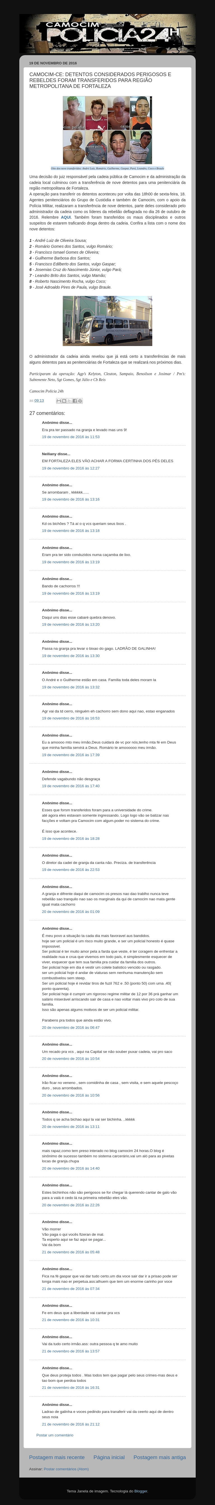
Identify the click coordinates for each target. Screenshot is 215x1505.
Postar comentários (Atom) (66, 1469)
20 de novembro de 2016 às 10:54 (71, 1059)
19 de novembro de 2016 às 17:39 (71, 755)
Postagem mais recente (57, 1457)
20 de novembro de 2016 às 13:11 (71, 1127)
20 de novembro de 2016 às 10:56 (71, 1095)
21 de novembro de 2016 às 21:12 (71, 1424)
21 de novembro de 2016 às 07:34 (71, 1289)
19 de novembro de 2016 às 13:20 (71, 624)
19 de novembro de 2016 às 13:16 (71, 499)
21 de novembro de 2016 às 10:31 (71, 1320)
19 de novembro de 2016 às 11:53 (71, 437)
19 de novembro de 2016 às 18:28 (71, 838)
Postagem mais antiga (160, 1457)
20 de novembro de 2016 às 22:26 (71, 1205)
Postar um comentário (54, 1435)
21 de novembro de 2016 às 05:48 (71, 1252)
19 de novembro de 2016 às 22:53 (71, 870)
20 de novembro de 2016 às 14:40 (71, 1168)
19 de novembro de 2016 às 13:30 (71, 656)
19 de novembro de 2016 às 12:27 (71, 468)
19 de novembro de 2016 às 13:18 (71, 531)
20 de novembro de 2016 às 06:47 (71, 1027)
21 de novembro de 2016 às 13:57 (71, 1351)
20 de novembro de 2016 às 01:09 (71, 912)
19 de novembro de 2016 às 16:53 (71, 718)
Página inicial (109, 1457)
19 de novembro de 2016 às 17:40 (71, 786)
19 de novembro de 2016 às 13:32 (71, 687)
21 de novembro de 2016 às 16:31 (71, 1387)
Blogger (140, 1491)
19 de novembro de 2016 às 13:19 (71, 562)
